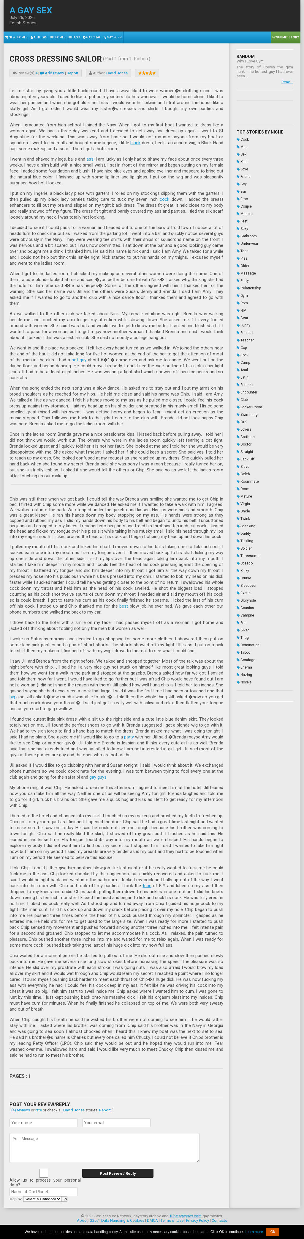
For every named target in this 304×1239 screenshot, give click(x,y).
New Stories (16, 37)
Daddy (244, 533)
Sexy (242, 229)
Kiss (242, 162)
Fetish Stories (23, 23)
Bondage (246, 660)
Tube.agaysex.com (186, 1216)
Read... (287, 82)
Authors (39, 37)
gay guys (98, 777)
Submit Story (286, 37)
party (129, 737)
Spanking (246, 526)
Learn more (254, 1232)
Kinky (243, 571)
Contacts (219, 1220)
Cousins (245, 608)
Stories (57, 37)
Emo (242, 199)
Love (242, 169)
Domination (248, 645)
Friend (244, 177)
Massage (246, 273)
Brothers (246, 437)
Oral (242, 422)
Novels (244, 682)
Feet (242, 221)
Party (243, 281)
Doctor (244, 444)
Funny (243, 325)
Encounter (247, 392)
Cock (243, 139)
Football (245, 333)
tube (147, 885)
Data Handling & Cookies (122, 1220)
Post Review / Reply (118, 1173)
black (135, 142)
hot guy (79, 360)
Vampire (245, 615)
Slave (243, 467)
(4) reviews (20, 1110)
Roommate (248, 481)
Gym (242, 296)
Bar (241, 191)
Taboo (243, 652)
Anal (242, 370)
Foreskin (245, 385)
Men (242, 147)
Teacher (245, 340)
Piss (242, 258)
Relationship (249, 288)
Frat (242, 623)
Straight (245, 452)
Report (72, 73)
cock (164, 199)
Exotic (244, 593)
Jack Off (245, 459)
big (12, 697)
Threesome (248, 556)
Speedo (245, 563)
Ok (272, 1232)
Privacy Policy (197, 1220)
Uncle (243, 511)
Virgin (243, 504)
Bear (242, 318)
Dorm (243, 489)
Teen (242, 251)
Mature (244, 496)
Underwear (247, 243)
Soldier (244, 548)
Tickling (245, 541)
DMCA (152, 1220)
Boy (242, 184)
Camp (243, 362)
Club (242, 400)
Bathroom (247, 236)
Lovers (244, 429)
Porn (242, 303)
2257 (94, 1220)
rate (38, 1110)
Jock (242, 355)
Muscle (245, 214)
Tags (74, 37)
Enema (244, 667)
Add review (52, 73)
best (123, 606)
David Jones (117, 73)
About (82, 1220)
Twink (243, 519)
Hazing (244, 675)
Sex (241, 154)
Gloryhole (246, 600)
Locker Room (249, 407)
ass (90, 159)
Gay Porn (113, 37)
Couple (244, 206)
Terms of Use (172, 1220)
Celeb (243, 474)
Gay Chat (91, 37)
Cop (242, 348)
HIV (241, 310)
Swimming (247, 415)
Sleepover (246, 586)
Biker (243, 630)
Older (243, 266)
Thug (243, 638)
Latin (242, 377)
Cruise (244, 578)
